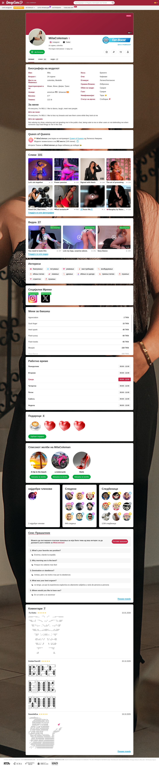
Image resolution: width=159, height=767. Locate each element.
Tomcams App (69, 7)
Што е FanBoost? (124, 44)
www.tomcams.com (29, 759)
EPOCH (51, 759)
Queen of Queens (77, 138)
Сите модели (7, 7)
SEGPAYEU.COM (59, 759)
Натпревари (56, 7)
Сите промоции (44, 7)
